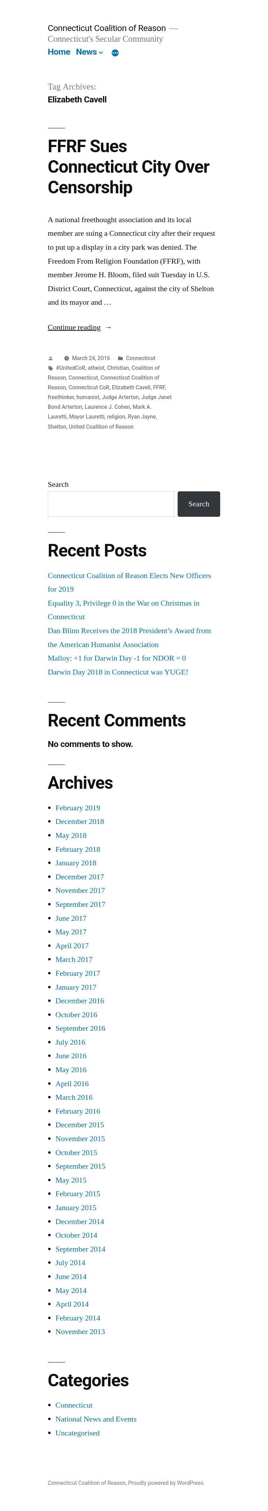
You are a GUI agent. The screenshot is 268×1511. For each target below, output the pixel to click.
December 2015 (79, 1125)
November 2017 (80, 890)
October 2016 (76, 1015)
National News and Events (96, 1419)
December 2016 (79, 1001)
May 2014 (71, 1290)
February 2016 (77, 1111)
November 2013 (80, 1332)
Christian (118, 368)
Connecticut (140, 358)
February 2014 (77, 1318)
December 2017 (79, 877)
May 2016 (71, 1070)
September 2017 (80, 904)
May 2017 (71, 932)
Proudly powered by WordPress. (166, 1483)
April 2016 (72, 1084)
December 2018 (79, 821)
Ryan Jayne (142, 416)
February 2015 (77, 1194)
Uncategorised (77, 1433)
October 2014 (76, 1235)
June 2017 (71, 918)
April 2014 (72, 1304)
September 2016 (80, 1028)
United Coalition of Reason (101, 426)
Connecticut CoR (88, 387)
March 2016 (73, 1097)
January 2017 (75, 987)
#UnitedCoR (70, 368)
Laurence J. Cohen (107, 407)
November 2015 (80, 1139)
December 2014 (79, 1221)
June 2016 (71, 1056)
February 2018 (77, 849)
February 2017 (77, 973)
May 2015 (71, 1180)
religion (116, 416)
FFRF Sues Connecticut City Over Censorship (128, 167)
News (86, 52)
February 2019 (77, 808)
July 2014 (70, 1263)
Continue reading (80, 327)
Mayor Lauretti (86, 416)
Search (58, 484)
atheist (96, 368)
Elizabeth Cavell (131, 387)
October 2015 (76, 1153)
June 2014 (71, 1277)
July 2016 (70, 1042)
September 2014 (80, 1249)
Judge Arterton (120, 397)
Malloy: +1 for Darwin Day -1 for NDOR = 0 (117, 658)
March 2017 (73, 959)
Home (59, 52)
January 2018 (75, 863)
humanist (87, 397)
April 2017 (72, 946)
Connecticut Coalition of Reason (107, 28)
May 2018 (71, 835)
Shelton (57, 426)
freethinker (61, 397)
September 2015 (80, 1166)
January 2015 (75, 1208)
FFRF (159, 387)
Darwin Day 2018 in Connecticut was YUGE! (118, 672)
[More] (115, 53)
